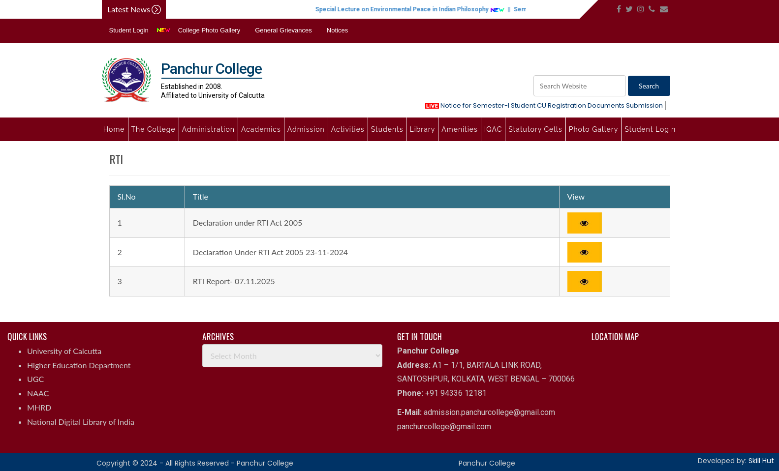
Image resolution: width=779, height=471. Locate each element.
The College (153, 129)
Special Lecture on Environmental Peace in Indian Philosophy (418, 9)
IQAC (493, 129)
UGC (35, 378)
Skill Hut (761, 461)
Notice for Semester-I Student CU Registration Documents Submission (544, 105)
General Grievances (283, 30)
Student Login (129, 30)
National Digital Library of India (80, 421)
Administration (208, 129)
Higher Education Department (79, 365)
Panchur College (487, 463)
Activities (348, 129)
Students (387, 129)
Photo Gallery (594, 129)
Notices (337, 30)
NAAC (38, 393)
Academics (261, 129)
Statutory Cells (535, 129)
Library (422, 129)
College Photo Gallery (209, 30)
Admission (306, 129)
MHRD (39, 407)
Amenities (459, 129)
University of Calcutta (64, 350)
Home (114, 129)
